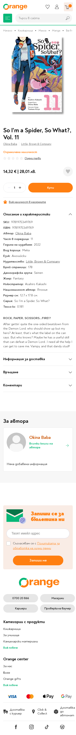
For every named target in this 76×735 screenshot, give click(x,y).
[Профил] (57, 7)
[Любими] (47, 7)
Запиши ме (38, 560)
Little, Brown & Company (36, 144)
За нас (7, 666)
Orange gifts (12, 679)
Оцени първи (33, 158)
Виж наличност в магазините (24, 202)
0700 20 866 (20, 598)
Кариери (21, 608)
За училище (11, 635)
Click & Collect (39, 711)
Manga (56, 30)
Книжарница (25, 30)
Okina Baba (10, 144)
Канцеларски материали (20, 641)
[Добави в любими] (68, 171)
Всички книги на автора (49, 445)
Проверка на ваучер (57, 608)
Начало (7, 30)
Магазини (57, 598)
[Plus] (20, 187)
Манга (42, 30)
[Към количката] (68, 6)
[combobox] (38, 18)
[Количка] (68, 6)
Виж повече (10, 647)
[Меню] (7, 18)
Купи (50, 188)
